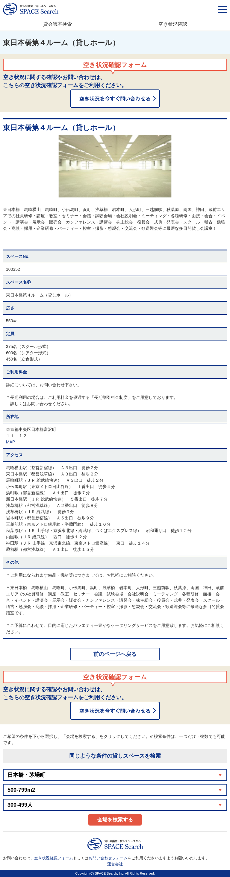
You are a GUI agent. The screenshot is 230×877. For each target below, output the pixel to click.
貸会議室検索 (57, 24)
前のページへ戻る (115, 654)
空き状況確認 (172, 24)
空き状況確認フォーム (53, 858)
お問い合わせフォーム (108, 858)
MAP (10, 442)
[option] (115, 166)
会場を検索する (115, 820)
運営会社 (115, 864)
